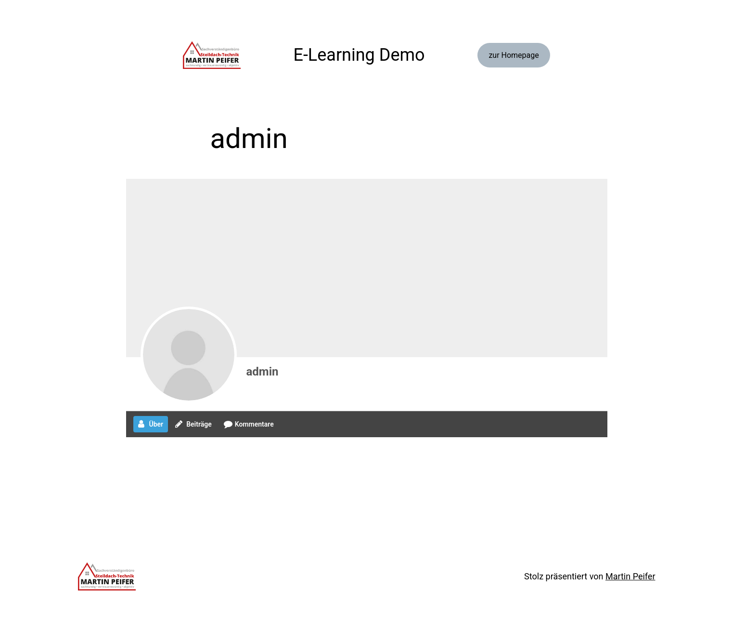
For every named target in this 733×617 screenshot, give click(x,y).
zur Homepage (514, 55)
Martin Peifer (630, 576)
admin (262, 371)
